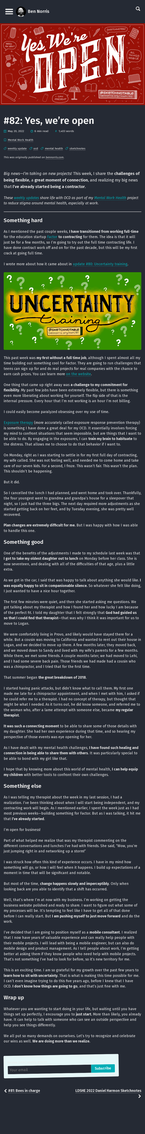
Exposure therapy (18, 423)
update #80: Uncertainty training (100, 264)
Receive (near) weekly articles (27, 1062)
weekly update (17, 148)
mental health (54, 148)
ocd (35, 148)
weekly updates (26, 198)
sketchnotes (77, 148)
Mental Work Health (20, 140)
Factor (52, 237)
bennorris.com (55, 157)
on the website (78, 374)
